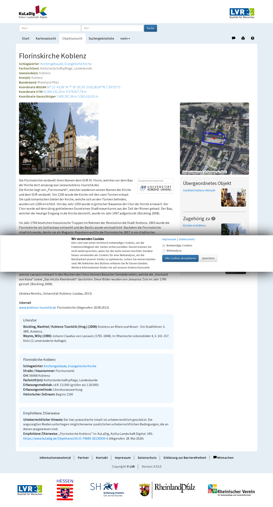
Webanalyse (172, 251)
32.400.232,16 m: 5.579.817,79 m (64, 91)
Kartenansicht (46, 38)
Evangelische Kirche (78, 64)
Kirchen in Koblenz (194, 226)
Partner (83, 457)
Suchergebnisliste (101, 38)
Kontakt (102, 457)
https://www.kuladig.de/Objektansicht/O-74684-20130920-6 (65, 438)
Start (26, 38)
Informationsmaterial (55, 457)
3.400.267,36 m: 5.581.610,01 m (77, 96)
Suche (150, 28)
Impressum (123, 457)
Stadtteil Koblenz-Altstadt (199, 190)
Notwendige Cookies (177, 246)
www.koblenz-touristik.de (37, 307)
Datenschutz (147, 457)
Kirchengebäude (51, 64)
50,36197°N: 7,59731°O (104, 87)
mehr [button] (125, 38)
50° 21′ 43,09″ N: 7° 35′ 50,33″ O (68, 87)
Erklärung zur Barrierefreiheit (185, 457)
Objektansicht (72, 38)
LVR (132, 466)
